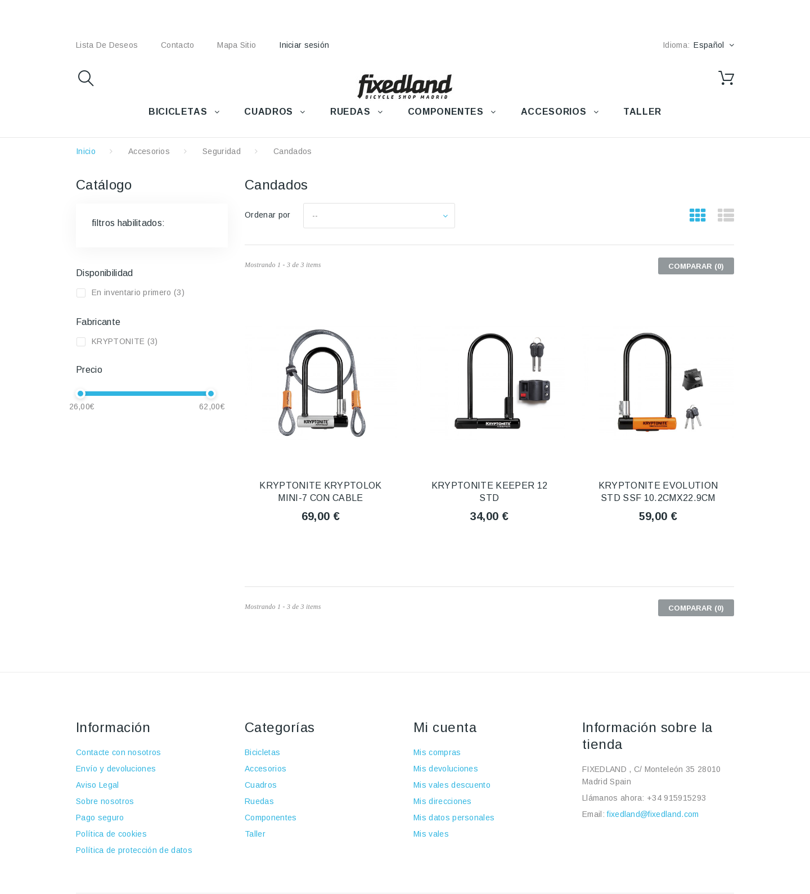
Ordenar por (268, 214)
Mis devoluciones (445, 768)
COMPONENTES (446, 111)
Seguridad (221, 151)
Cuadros (261, 784)
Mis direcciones (442, 801)
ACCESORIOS (553, 111)
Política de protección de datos (134, 850)
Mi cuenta (444, 727)
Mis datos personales (453, 817)
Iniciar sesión (304, 44)
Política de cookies (111, 833)
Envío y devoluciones (116, 768)
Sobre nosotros (105, 801)
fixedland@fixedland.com (653, 814)
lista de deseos (107, 44)
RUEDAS (350, 111)
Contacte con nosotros (118, 752)
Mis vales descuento (451, 784)
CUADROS (268, 111)
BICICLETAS (177, 111)
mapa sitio (236, 44)
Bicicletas (262, 752)
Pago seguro (100, 817)
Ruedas (259, 801)
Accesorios (149, 151)
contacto (177, 44)
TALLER (642, 111)
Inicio (86, 151)
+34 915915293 (676, 797)
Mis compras (437, 752)
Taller (255, 833)
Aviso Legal (97, 784)
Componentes (271, 817)
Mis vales (431, 833)
